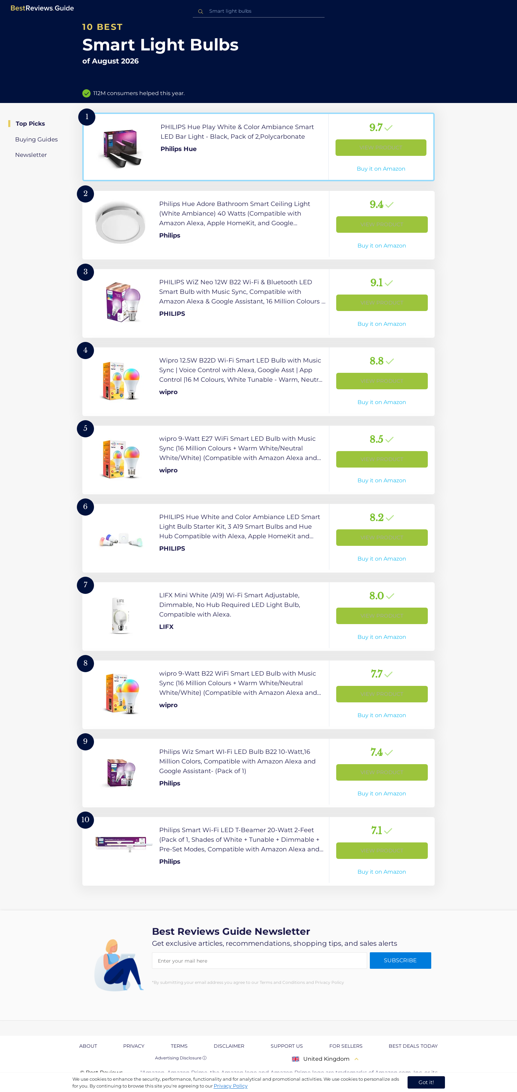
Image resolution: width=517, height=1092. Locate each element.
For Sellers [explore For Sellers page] (346, 1046)
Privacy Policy (231, 1086)
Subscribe (400, 960)
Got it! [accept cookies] (426, 1082)
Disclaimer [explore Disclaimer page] (229, 1046)
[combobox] (259, 11)
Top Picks (30, 123)
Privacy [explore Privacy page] (133, 1046)
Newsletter (31, 154)
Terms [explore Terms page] (179, 1046)
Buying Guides (36, 139)
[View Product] (258, 147)
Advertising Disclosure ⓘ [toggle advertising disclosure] (181, 1057)
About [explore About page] (88, 1046)
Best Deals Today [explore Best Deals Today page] (413, 1046)
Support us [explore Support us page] (287, 1046)
